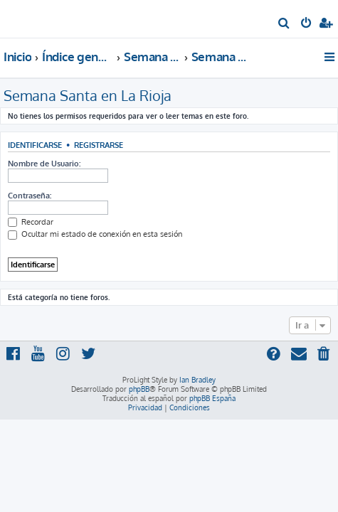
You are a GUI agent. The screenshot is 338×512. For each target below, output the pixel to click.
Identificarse (35, 144)
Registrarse (98, 144)
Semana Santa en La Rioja (87, 95)
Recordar (30, 222)
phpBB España (212, 398)
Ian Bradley (197, 379)
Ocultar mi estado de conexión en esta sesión (95, 234)
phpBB (139, 389)
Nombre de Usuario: (44, 164)
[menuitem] (284, 24)
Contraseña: (29, 196)
